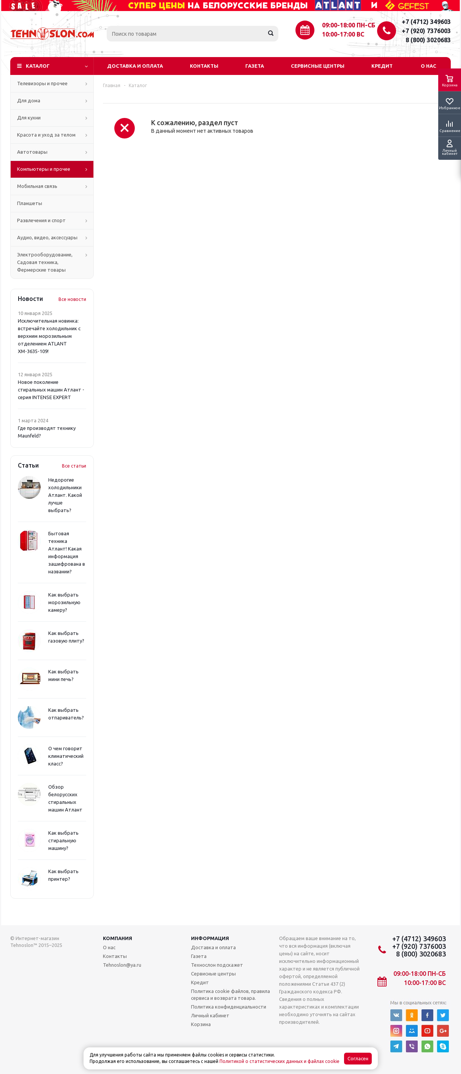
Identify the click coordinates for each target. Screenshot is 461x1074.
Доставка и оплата (135, 65)
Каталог (38, 65)
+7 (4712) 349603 (426, 21)
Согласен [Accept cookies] (357, 1058)
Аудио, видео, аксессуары (47, 237)
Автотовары (32, 151)
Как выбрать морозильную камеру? (64, 602)
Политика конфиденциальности (228, 1006)
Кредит (382, 65)
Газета (254, 65)
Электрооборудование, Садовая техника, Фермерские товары (45, 262)
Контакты (204, 65)
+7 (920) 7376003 (426, 30)
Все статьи (74, 465)
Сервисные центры (317, 65)
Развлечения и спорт (41, 220)
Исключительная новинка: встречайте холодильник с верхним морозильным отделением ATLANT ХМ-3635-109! (49, 336)
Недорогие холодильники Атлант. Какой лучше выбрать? (65, 495)
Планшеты (29, 203)
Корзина (201, 1024)
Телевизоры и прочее (42, 83)
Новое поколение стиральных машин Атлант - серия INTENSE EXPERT (51, 389)
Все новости (72, 299)
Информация (210, 938)
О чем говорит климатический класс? (66, 756)
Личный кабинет (210, 1015)
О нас (428, 65)
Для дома (28, 100)
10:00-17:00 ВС (343, 34)
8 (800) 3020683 (428, 40)
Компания (117, 938)
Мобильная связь (37, 186)
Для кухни (29, 117)
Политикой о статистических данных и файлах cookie (279, 1061)
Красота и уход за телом (46, 134)
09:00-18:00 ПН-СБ (348, 25)
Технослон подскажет (217, 964)
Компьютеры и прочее (43, 169)
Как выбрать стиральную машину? (63, 840)
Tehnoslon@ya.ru (122, 964)
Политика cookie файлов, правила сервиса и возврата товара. (230, 994)
